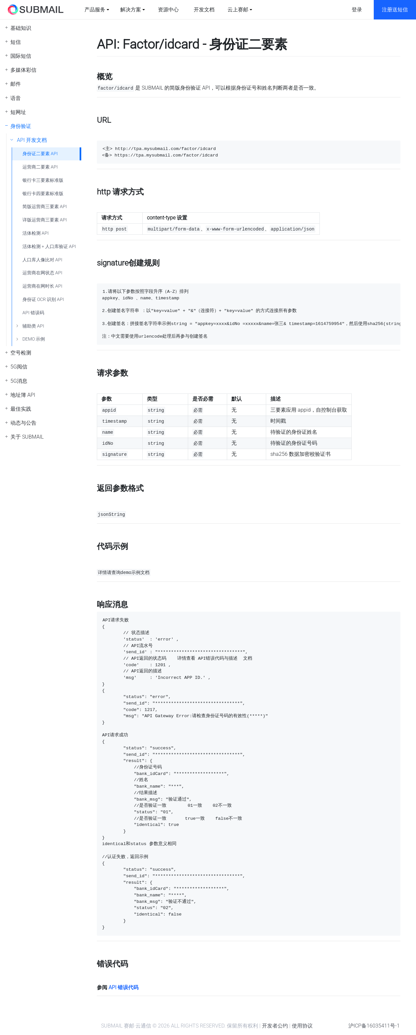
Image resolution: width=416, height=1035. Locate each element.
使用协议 (302, 1026)
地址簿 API (22, 395)
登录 (357, 9)
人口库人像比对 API (42, 260)
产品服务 (94, 9)
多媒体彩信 (23, 70)
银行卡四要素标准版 (42, 193)
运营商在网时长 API (42, 286)
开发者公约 (275, 1026)
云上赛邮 (238, 9)
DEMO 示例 (33, 339)
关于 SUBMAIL (27, 437)
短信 (15, 42)
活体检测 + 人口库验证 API (49, 246)
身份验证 (20, 126)
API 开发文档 (32, 140)
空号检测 (20, 353)
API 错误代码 (123, 987)
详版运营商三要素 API (44, 220)
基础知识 (20, 28)
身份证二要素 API (40, 153)
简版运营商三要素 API (44, 206)
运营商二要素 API (40, 167)
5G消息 (18, 381)
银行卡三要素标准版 (42, 180)
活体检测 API (35, 233)
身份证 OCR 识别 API (43, 299)
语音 (15, 98)
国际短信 (20, 56)
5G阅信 (18, 367)
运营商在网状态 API (42, 273)
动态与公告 (23, 423)
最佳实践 (20, 409)
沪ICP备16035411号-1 (374, 1026)
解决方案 (130, 9)
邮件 (15, 84)
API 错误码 (33, 313)
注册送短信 (395, 9)
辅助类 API (33, 326)
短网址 (18, 112)
